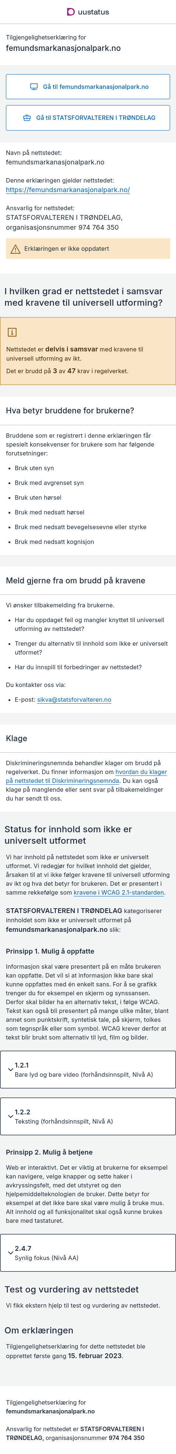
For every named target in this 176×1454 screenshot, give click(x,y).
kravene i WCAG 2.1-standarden (119, 892)
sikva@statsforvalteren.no (74, 699)
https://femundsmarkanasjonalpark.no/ (68, 190)
